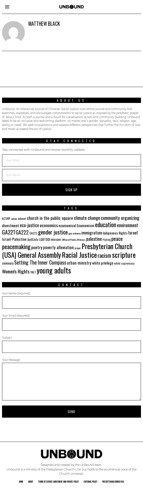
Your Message (71, 379)
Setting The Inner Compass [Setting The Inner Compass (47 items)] (40, 262)
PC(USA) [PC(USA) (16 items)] (107, 240)
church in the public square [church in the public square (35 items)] (50, 218)
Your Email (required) (71, 322)
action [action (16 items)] (14, 219)
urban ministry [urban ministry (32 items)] (79, 263)
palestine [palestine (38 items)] (94, 238)
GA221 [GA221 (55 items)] (8, 232)
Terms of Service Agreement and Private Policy (58, 481)
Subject (71, 344)
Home (21, 481)
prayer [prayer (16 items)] (78, 248)
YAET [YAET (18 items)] (33, 272)
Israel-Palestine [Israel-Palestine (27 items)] (14, 239)
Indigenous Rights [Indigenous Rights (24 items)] (115, 233)
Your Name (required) (71, 300)
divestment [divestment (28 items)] (10, 225)
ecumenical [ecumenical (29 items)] (67, 225)
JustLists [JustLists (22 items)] (33, 239)
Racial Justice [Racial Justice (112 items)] (79, 254)
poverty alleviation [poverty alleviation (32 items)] (58, 247)
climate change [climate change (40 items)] (87, 217)
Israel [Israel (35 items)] (133, 232)
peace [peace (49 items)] (117, 238)
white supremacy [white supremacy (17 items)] (124, 263)
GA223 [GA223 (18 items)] (33, 233)
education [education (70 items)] (105, 224)
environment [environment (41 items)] (127, 225)
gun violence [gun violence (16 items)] (74, 233)
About (30, 481)
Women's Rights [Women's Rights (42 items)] (16, 271)
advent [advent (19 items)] (22, 218)
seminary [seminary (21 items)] (7, 263)
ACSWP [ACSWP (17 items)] (6, 219)
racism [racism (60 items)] (104, 255)
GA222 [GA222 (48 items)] (22, 232)
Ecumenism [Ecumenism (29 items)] (85, 225)
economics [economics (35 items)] (49, 225)
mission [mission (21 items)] (56, 239)
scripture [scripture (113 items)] (124, 254)
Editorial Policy (90, 481)
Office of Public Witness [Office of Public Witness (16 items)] (73, 240)
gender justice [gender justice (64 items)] (53, 232)
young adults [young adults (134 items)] (54, 270)
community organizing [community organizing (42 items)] (120, 217)
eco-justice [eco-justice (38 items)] (29, 225)
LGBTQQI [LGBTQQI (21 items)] (44, 239)
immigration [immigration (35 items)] (91, 232)
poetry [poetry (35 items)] (36, 247)
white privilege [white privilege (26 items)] (102, 263)
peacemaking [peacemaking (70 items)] (16, 246)
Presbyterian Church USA (113, 481)
